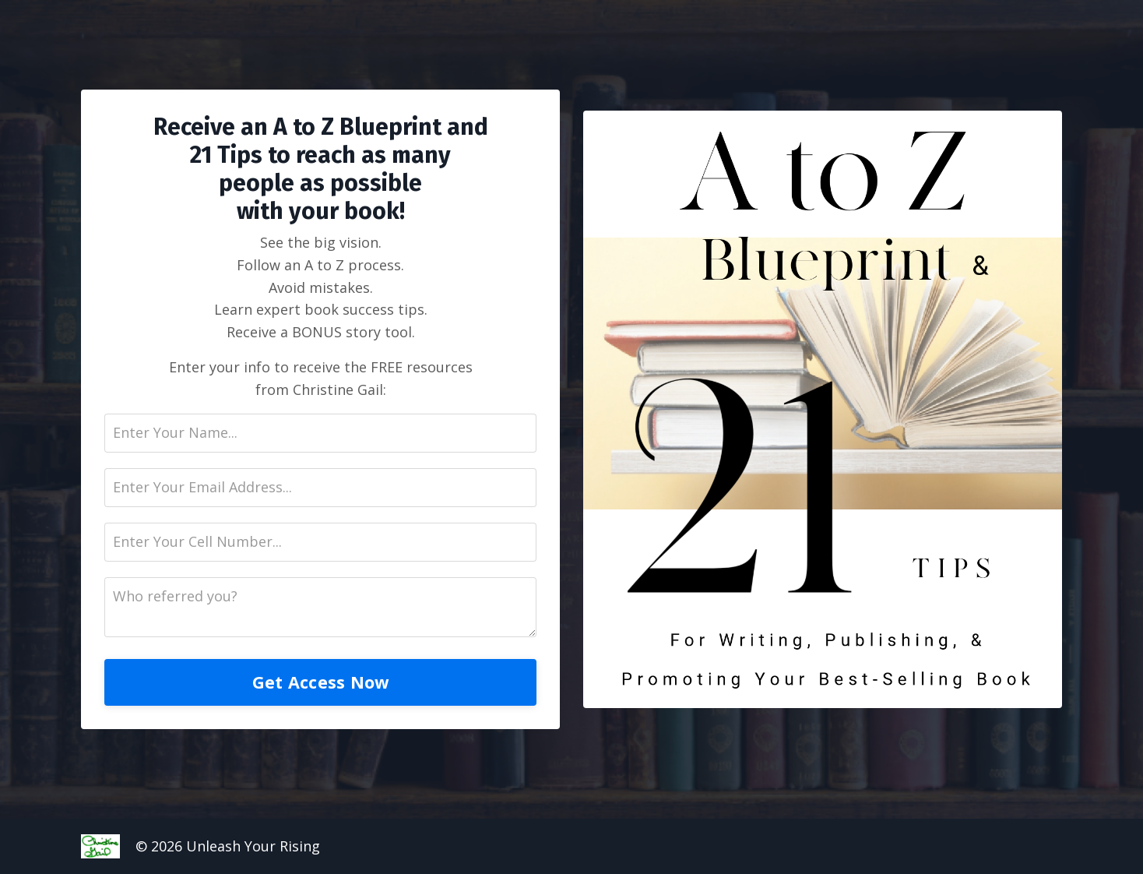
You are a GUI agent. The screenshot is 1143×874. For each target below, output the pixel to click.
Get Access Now (320, 682)
